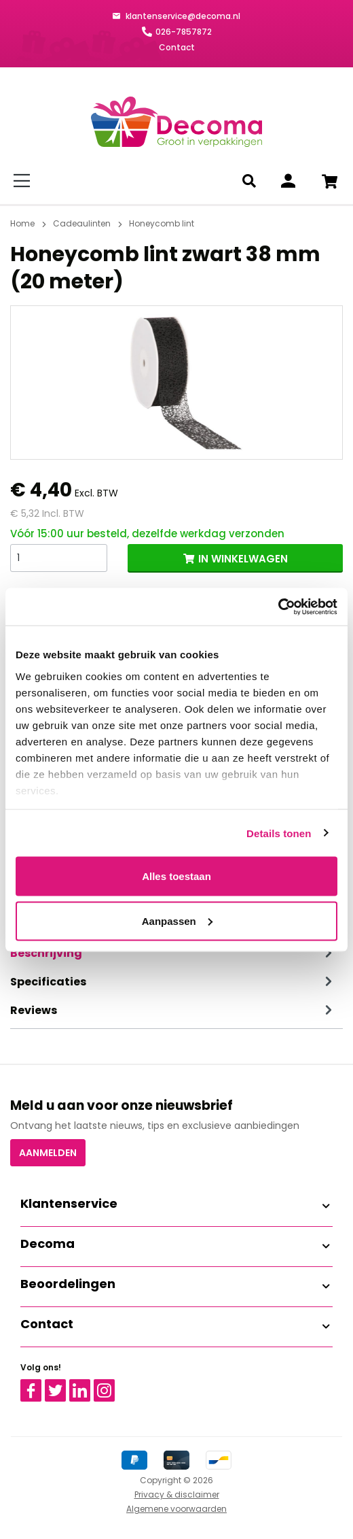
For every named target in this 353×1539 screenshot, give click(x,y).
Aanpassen (177, 920)
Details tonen (278, 833)
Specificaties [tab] (173, 982)
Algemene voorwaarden (176, 1509)
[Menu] (24, 181)
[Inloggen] (288, 181)
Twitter (61, 1385)
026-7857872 (183, 31)
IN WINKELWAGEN (243, 559)
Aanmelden (48, 1153)
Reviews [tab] (173, 1010)
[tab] (173, 953)
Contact (177, 47)
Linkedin (88, 1385)
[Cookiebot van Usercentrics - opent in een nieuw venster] (278, 606)
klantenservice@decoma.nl (182, 16)
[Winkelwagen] (329, 181)
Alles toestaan (176, 876)
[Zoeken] (251, 181)
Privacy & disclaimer (176, 1494)
